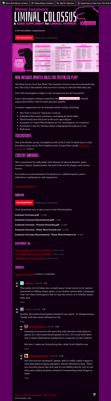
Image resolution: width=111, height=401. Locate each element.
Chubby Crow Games (39, 356)
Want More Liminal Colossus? (30, 258)
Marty (28, 309)
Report (46, 395)
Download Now (24, 37)
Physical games (20, 398)
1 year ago (38, 283)
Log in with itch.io (24, 273)
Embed (54, 395)
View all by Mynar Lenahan (32, 395)
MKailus (29, 283)
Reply (22, 302)
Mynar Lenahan (37, 326)
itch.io (17, 395)
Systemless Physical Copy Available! (33, 254)
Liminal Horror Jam (69, 98)
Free (29, 398)
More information (25, 186)
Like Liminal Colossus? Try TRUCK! (33, 250)
